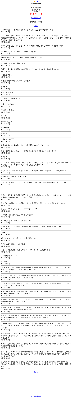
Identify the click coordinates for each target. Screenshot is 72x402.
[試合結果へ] (36, 18)
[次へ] (36, 26)
